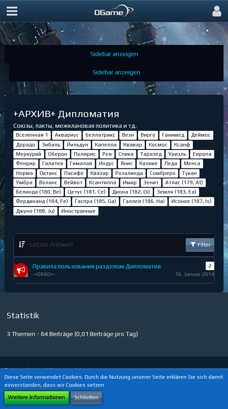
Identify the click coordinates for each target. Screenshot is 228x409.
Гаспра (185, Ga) (95, 201)
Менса (192, 163)
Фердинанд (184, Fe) (42, 201)
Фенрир (26, 163)
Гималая (81, 163)
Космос (158, 145)
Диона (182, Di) (131, 192)
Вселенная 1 (32, 135)
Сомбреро (162, 173)
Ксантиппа (102, 182)
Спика (126, 154)
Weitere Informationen (36, 397)
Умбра (24, 182)
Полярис (85, 154)
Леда (170, 163)
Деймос (201, 135)
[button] (12, 11)
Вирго (148, 135)
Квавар (132, 145)
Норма (24, 173)
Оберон (57, 154)
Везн (128, 135)
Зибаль (51, 145)
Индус (106, 163)
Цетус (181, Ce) (87, 192)
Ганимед (173, 135)
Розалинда (129, 173)
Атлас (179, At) (184, 182)
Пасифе (74, 173)
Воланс (48, 182)
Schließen (86, 397)
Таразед (151, 154)
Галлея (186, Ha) (144, 201)
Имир (130, 182)
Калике (148, 163)
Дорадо (25, 145)
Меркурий (28, 154)
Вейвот (73, 182)
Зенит (151, 182)
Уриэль (177, 154)
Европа (202, 154)
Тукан (189, 173)
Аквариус (67, 135)
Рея (107, 154)
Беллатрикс (100, 135)
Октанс (48, 173)
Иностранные (78, 211)
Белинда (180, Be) (38, 192)
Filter (200, 244)
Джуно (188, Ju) (35, 211)
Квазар (99, 173)
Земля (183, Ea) (176, 192)
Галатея (52, 163)
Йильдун (77, 145)
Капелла (106, 145)
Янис (127, 163)
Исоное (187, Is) (191, 201)
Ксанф (182, 145)
